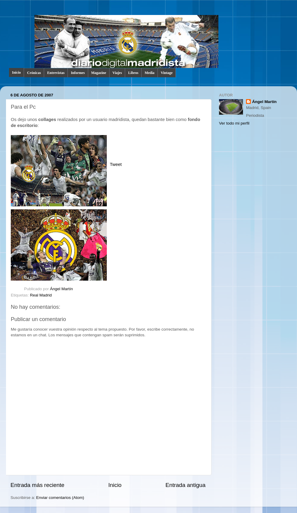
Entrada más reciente (37, 485)
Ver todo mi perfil (234, 123)
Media (149, 73)
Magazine (98, 73)
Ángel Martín (61, 289)
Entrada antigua (186, 485)
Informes (78, 73)
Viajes (117, 73)
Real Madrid (41, 295)
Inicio (16, 72)
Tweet (116, 164)
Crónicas (34, 73)
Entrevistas (55, 73)
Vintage (167, 73)
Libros (133, 73)
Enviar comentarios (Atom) (60, 497)
